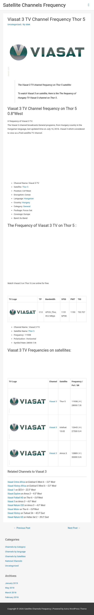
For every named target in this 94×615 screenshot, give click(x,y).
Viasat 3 (53, 401)
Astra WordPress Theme (75, 608)
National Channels (13, 561)
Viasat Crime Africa (17, 482)
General (26, 206)
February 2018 (12, 597)
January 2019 (11, 583)
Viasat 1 (11, 490)
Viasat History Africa (17, 486)
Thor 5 (25, 187)
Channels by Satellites (15, 556)
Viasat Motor (14, 509)
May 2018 (9, 587)
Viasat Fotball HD (16, 497)
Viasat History (14, 513)
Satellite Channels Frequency (34, 5)
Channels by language (15, 551)
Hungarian (29, 198)
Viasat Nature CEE (16, 505)
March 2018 (10, 592)
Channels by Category (15, 547)
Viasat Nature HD (16, 517)
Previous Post (22, 528)
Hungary (26, 202)
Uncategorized (14, 24)
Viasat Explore (14, 493)
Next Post (74, 528)
